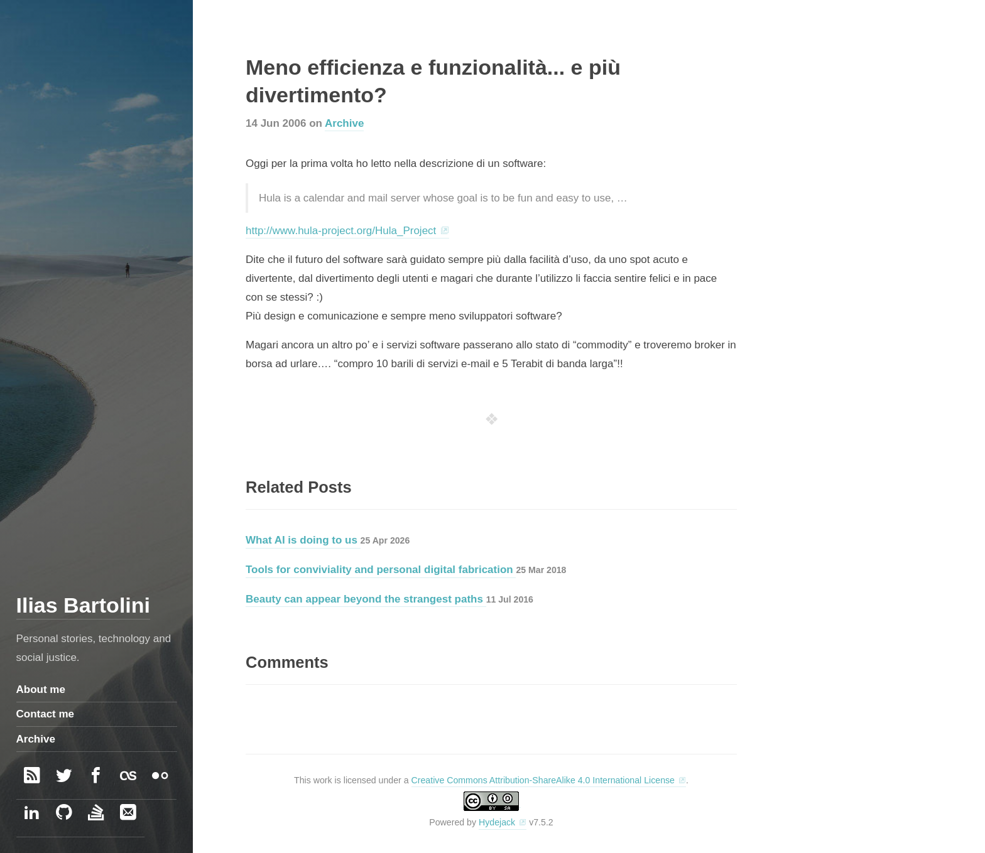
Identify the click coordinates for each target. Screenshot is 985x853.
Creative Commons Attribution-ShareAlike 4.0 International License (543, 780)
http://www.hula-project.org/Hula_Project (341, 231)
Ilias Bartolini (83, 605)
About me (40, 689)
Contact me (45, 714)
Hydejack (497, 822)
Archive (344, 123)
